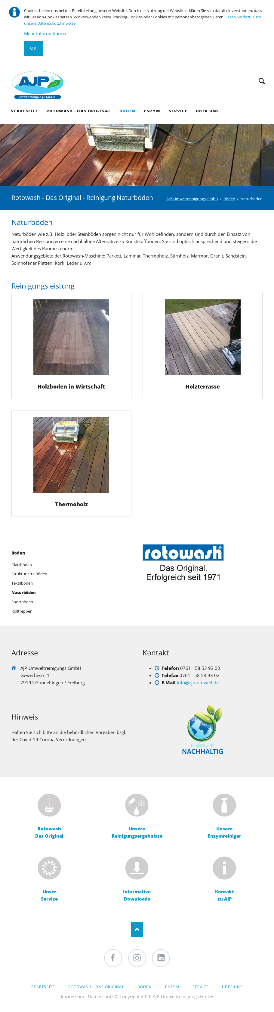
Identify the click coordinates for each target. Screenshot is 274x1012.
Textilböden (22, 583)
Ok (33, 48)
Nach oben (137, 929)
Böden (18, 553)
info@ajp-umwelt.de (198, 682)
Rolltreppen (21, 611)
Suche (262, 81)
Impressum (72, 996)
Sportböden (22, 601)
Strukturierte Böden (29, 573)
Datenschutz (100, 996)
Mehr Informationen (45, 33)
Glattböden (21, 564)
